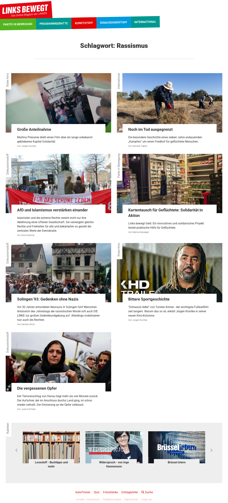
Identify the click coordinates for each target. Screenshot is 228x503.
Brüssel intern (177, 462)
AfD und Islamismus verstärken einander (52, 210)
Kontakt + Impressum (88, 499)
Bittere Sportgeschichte (149, 299)
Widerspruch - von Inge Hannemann (114, 464)
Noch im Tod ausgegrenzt (150, 129)
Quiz (97, 492)
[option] (51, 450)
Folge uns (146, 499)
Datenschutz (131, 499)
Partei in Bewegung (118, 166)
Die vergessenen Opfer (37, 388)
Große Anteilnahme (34, 129)
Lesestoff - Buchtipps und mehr (51, 464)
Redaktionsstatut (112, 499)
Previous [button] (16, 450)
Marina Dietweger (141, 232)
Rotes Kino (7, 80)
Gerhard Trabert (140, 146)
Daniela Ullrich (28, 324)
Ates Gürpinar (27, 235)
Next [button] (211, 450)
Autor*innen (82, 492)
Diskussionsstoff (7, 164)
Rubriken (7, 428)
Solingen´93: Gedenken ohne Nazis (47, 299)
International (118, 81)
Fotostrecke (110, 492)
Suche (147, 492)
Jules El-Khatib (28, 409)
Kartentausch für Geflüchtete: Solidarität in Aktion (165, 213)
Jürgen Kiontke (28, 146)
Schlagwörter (129, 492)
